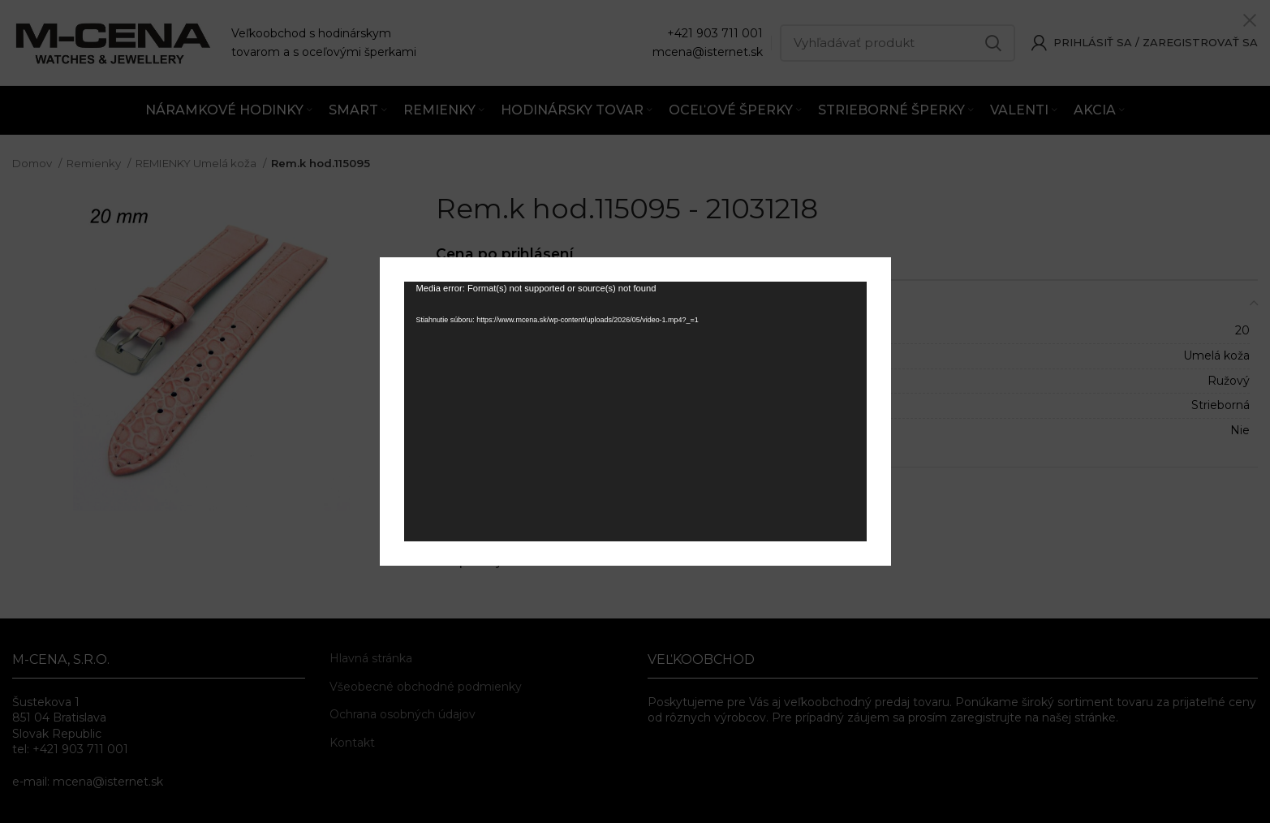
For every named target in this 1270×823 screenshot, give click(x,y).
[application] (635, 411)
